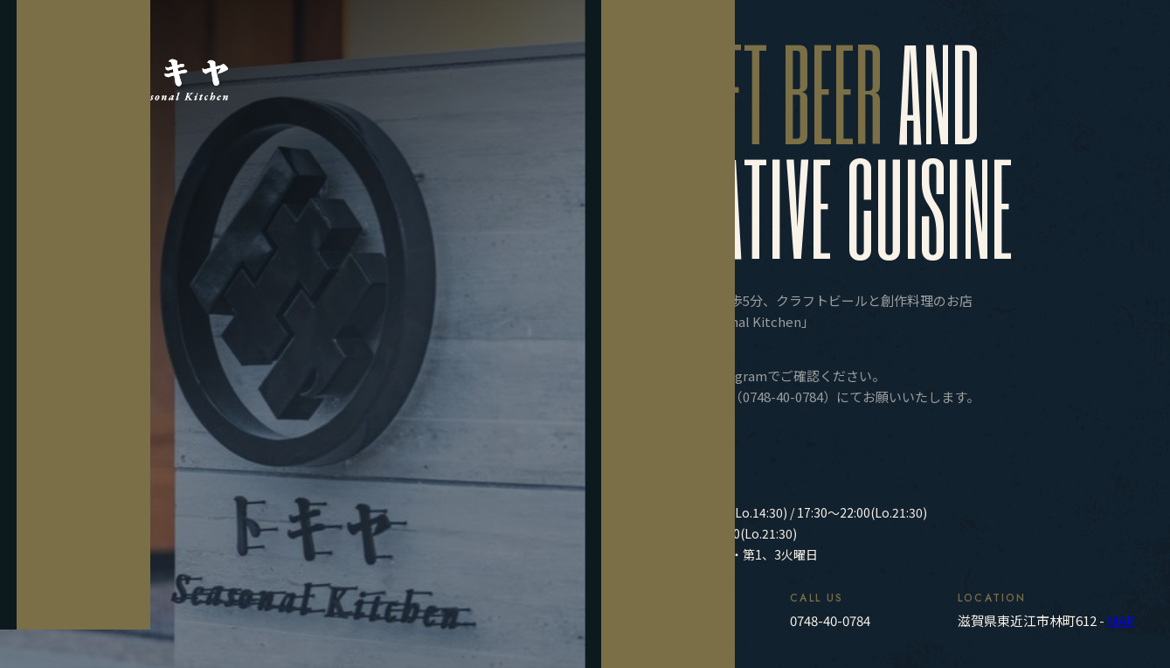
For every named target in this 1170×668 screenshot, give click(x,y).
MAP (1121, 620)
